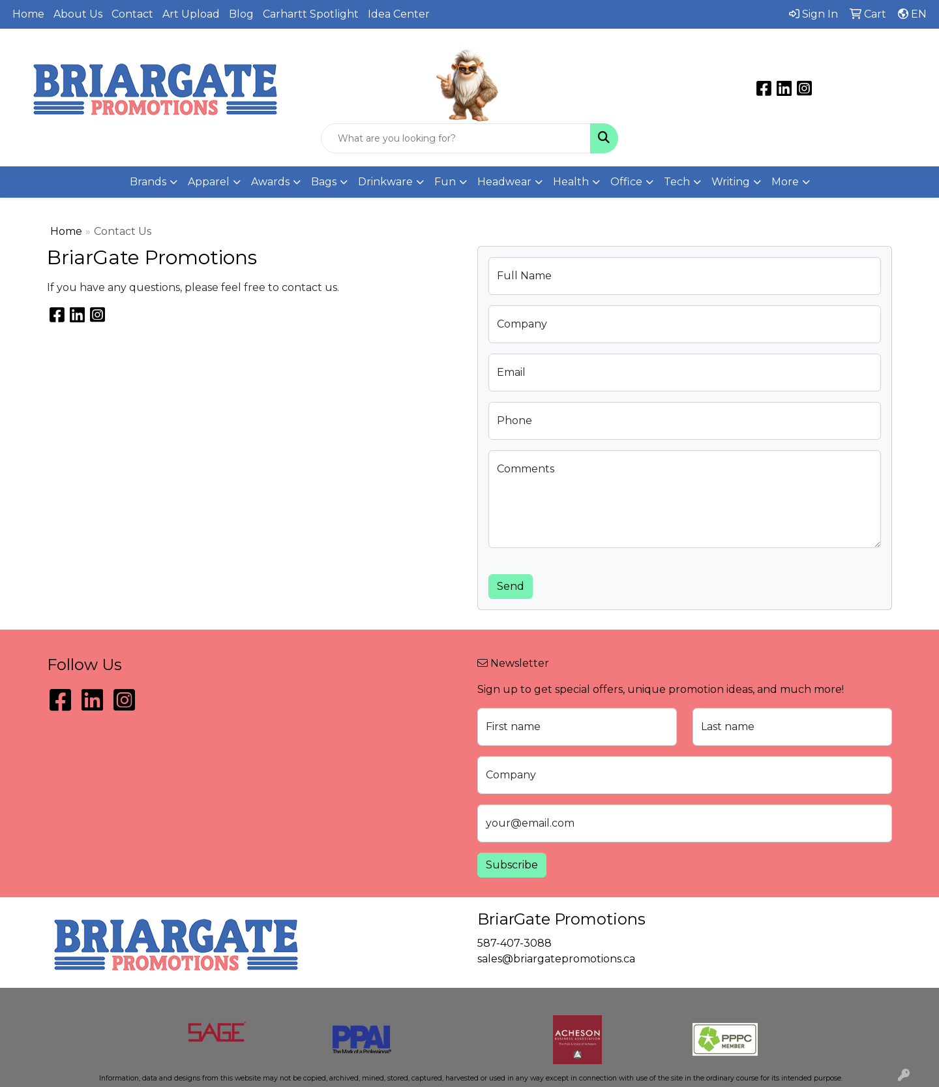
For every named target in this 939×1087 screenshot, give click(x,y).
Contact (132, 14)
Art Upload (191, 14)
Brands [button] (148, 182)
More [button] (785, 182)
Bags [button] (323, 182)
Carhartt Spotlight (311, 14)
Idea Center (399, 14)
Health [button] (571, 182)
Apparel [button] (209, 182)
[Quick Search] (456, 138)
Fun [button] (445, 182)
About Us (77, 14)
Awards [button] (270, 182)
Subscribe (512, 865)
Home (28, 14)
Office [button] (626, 182)
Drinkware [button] (385, 182)
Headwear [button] (504, 182)
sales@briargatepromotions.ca (782, 65)
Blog (241, 14)
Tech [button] (677, 182)
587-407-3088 (782, 49)
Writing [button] (730, 182)
